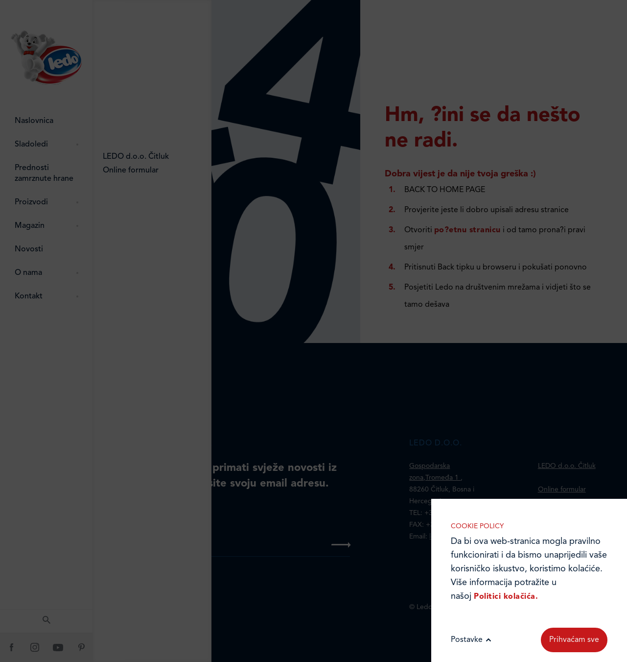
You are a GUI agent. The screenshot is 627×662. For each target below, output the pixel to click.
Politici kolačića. (506, 597)
